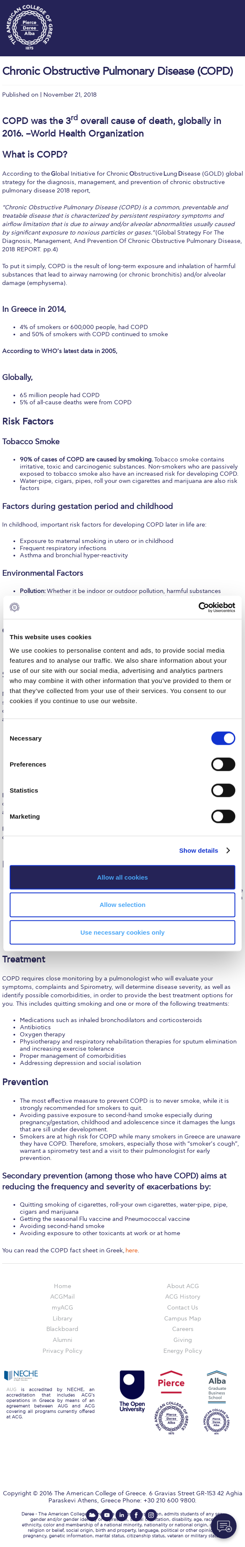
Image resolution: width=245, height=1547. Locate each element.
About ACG (183, 1286)
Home (62, 1286)
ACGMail (62, 1296)
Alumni (62, 1340)
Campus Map (182, 1318)
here (131, 1250)
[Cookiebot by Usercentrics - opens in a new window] (198, 607)
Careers (183, 1329)
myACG (62, 1307)
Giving (182, 1340)
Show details (198, 850)
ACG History (182, 1296)
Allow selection (122, 904)
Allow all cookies (122, 876)
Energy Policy (182, 1351)
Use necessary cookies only (122, 932)
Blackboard (62, 1329)
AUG (11, 1389)
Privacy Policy (63, 1351)
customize (219, 8)
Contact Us (182, 1307)
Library (62, 1318)
